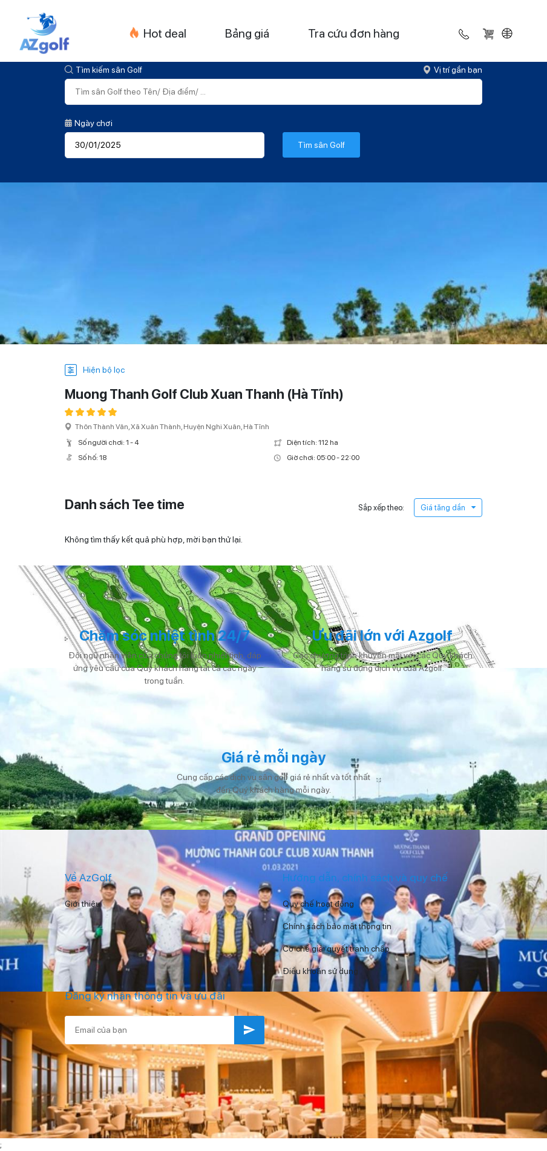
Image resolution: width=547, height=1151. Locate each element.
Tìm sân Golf (321, 145)
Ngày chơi (89, 123)
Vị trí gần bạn (452, 70)
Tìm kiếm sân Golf (103, 70)
